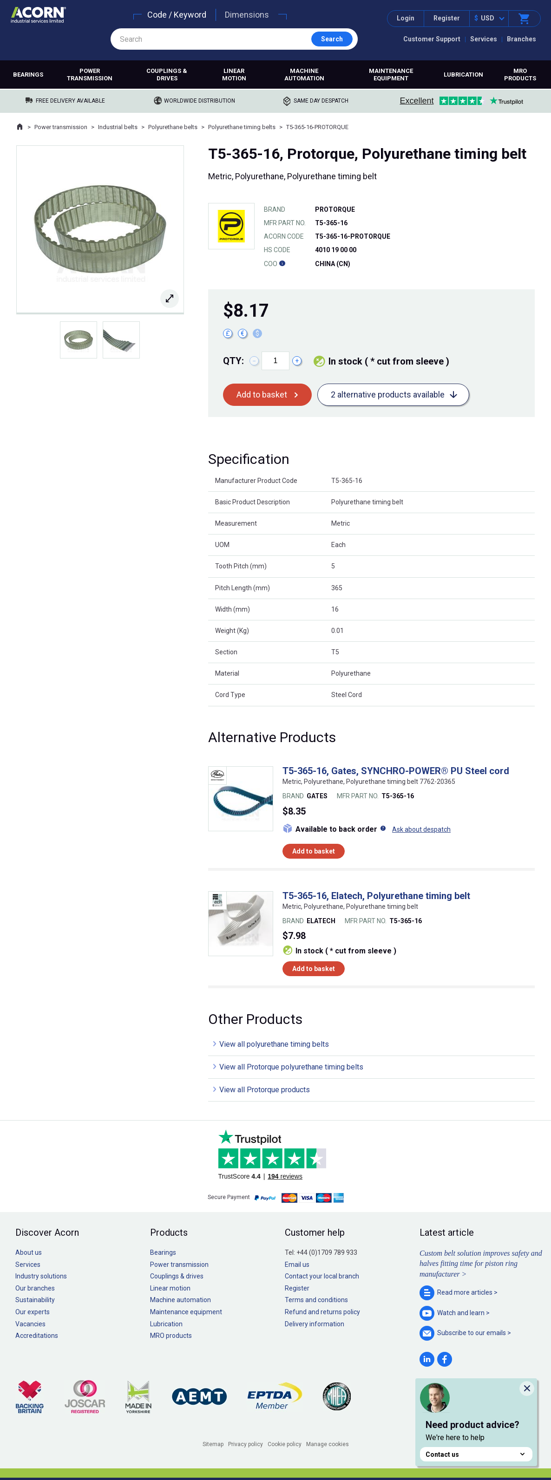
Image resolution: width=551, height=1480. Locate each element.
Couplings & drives (166, 74)
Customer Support (431, 39)
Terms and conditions (316, 1300)
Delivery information (314, 1324)
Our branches (35, 1288)
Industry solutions (41, 1276)
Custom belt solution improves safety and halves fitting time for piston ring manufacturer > (481, 1263)
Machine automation (304, 74)
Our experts (32, 1312)
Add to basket (261, 394)
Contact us (476, 1454)
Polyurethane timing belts (242, 127)
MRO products (520, 74)
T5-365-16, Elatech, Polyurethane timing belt (376, 895)
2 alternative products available (388, 394)
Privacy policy (245, 1444)
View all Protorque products (264, 1089)
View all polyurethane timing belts (274, 1044)
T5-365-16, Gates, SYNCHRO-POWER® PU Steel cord (395, 770)
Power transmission (89, 74)
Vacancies (30, 1324)
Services (483, 39)
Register (446, 18)
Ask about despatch (421, 829)
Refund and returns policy (322, 1312)
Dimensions (247, 15)
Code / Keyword (176, 15)
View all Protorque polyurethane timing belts (291, 1067)
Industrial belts (118, 127)
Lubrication (463, 74)
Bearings (28, 74)
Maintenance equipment (391, 74)
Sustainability (35, 1300)
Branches (521, 39)
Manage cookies (327, 1444)
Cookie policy (285, 1444)
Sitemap (213, 1444)
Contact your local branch (322, 1276)
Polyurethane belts (172, 127)
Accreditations (36, 1335)
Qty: (233, 360)
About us (28, 1252)
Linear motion (234, 74)
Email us (297, 1264)
